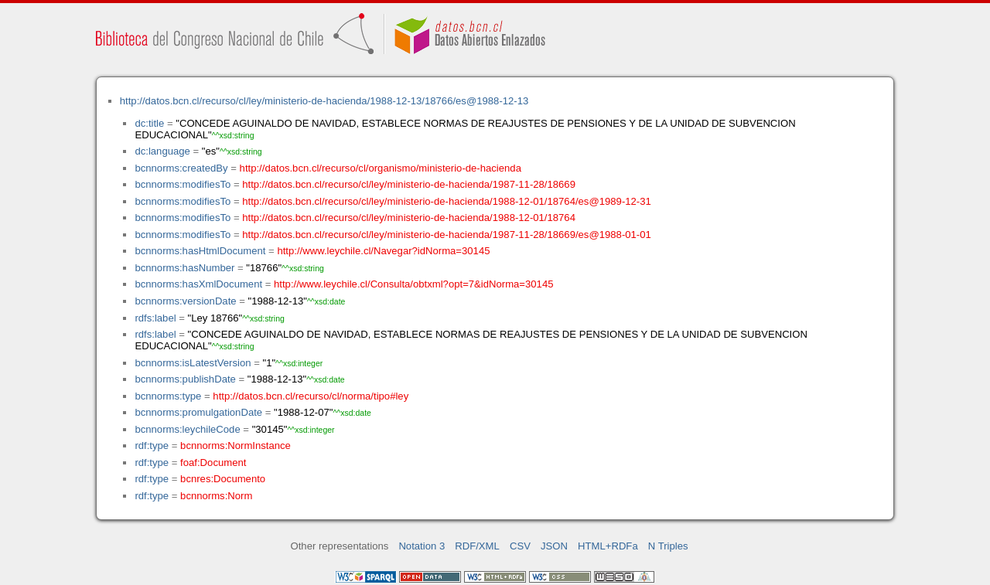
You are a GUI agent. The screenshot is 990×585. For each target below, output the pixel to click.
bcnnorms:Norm (216, 496)
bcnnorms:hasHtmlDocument (200, 251)
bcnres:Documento (222, 479)
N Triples (668, 546)
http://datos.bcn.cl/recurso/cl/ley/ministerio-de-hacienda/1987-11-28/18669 (408, 184)
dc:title (149, 123)
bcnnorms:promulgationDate (198, 412)
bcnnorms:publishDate (185, 379)
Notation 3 (421, 546)
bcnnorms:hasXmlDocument (198, 284)
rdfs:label (155, 318)
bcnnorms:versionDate (185, 301)
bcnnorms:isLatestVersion (193, 363)
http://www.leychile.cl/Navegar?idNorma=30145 (383, 251)
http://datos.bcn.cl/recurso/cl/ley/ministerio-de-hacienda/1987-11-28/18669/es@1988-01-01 (446, 234)
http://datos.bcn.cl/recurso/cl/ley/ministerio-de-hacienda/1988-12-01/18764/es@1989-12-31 (446, 201)
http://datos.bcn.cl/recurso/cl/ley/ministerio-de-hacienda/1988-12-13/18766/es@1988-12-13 (324, 101)
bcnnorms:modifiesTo (182, 184)
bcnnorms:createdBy (181, 168)
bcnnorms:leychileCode (187, 429)
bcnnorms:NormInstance (235, 445)
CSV (520, 546)
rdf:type (152, 445)
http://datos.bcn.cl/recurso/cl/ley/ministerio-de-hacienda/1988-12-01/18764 (408, 217)
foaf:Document (213, 462)
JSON (554, 546)
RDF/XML (477, 546)
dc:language (162, 151)
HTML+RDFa (608, 546)
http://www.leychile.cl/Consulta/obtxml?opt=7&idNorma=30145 (413, 284)
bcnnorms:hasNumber (184, 268)
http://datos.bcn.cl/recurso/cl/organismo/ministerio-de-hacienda (380, 168)
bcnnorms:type (168, 396)
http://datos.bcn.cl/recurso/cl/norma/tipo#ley (310, 396)
